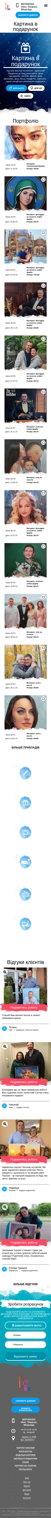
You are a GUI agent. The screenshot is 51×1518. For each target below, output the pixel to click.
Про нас (26, 1482)
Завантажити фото (27, 1325)
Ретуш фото (25, 1469)
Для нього (18, 88)
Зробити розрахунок (25, 1409)
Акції (27, 1478)
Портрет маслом (25, 1448)
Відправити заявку (25, 1356)
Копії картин (25, 1451)
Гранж (25, 1462)
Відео (26, 1494)
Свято (27, 96)
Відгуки (27, 1486)
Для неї (38, 88)
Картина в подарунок (25, 1458)
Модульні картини (25, 1455)
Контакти (27, 1498)
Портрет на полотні (25, 1466)
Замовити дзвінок (28, 15)
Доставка (27, 1490)
